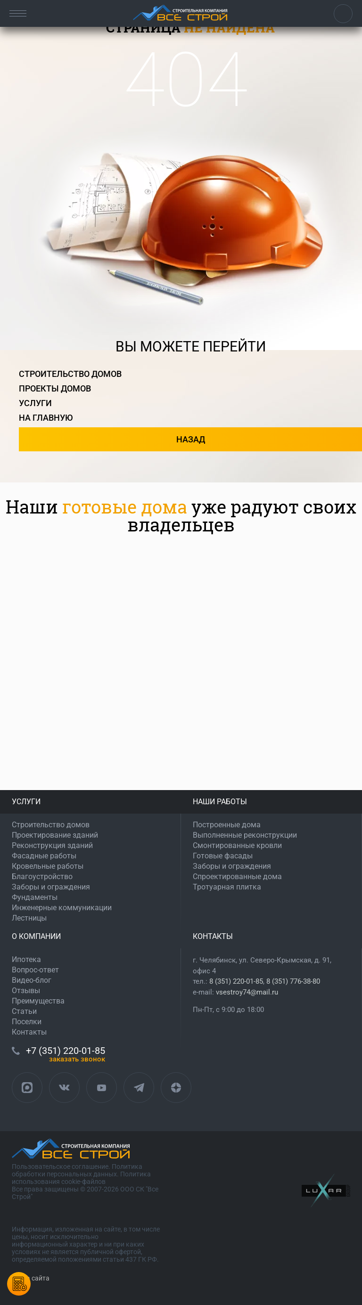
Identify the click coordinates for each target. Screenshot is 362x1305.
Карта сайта (30, 1278)
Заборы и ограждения (51, 886)
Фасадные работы (44, 855)
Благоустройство (42, 876)
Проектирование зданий (55, 835)
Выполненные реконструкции (245, 835)
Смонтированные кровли (237, 845)
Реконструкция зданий (52, 845)
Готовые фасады (223, 855)
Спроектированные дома (237, 876)
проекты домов (55, 388)
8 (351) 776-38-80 (293, 981)
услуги (35, 403)
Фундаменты (35, 897)
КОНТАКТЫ (213, 936)
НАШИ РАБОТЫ (220, 801)
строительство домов (70, 374)
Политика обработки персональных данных (77, 1170)
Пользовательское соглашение (60, 1166)
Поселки (26, 1021)
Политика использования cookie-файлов (81, 1177)
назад (190, 439)
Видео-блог (31, 980)
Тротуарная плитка (227, 886)
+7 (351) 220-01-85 (343, 13)
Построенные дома (227, 824)
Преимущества (38, 1000)
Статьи (24, 1011)
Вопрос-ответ (35, 969)
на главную (46, 418)
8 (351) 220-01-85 (236, 981)
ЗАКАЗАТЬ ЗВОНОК (77, 1059)
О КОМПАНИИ (36, 936)
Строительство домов (51, 824)
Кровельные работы (47, 866)
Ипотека (26, 959)
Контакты (29, 1032)
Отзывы (26, 990)
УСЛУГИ (26, 801)
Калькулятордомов (19, 1284)
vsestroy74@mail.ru (247, 992)
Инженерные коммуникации (62, 907)
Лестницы (29, 918)
